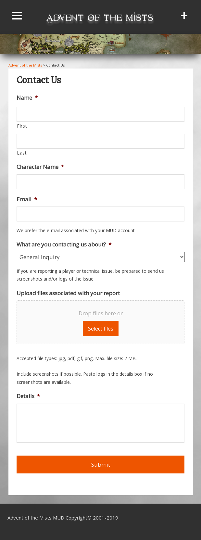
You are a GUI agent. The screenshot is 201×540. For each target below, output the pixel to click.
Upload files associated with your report (68, 293)
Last (22, 153)
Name (27, 97)
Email (27, 199)
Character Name (40, 166)
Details (28, 396)
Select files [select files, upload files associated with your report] (100, 328)
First (22, 126)
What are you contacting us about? (64, 244)
